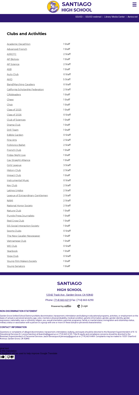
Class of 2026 (14, 114)
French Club (14, 150)
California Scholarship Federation (25, 89)
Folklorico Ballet (16, 145)
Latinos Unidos (15, 190)
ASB (9, 69)
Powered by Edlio (61, 306)
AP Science (13, 64)
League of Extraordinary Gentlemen (27, 195)
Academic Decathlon (18, 44)
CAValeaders (14, 94)
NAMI (10, 200)
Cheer (10, 99)
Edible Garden (15, 135)
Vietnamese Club (16, 241)
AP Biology (13, 59)
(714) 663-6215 (62, 300)
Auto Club (13, 74)
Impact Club (14, 175)
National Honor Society (20, 205)
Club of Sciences (16, 119)
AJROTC (11, 54)
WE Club (12, 246)
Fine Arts (12, 140)
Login (82, 306)
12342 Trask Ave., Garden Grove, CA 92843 (69, 294)
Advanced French (17, 49)
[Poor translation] (10, 357)
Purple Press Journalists (20, 215)
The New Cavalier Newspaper (23, 236)
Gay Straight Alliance (18, 160)
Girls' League (14, 165)
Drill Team (12, 130)
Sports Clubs (14, 231)
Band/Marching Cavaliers (21, 84)
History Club (14, 170)
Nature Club (14, 210)
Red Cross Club (15, 220)
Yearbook (12, 251)
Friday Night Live (16, 155)
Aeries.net (133, 16)
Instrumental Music (18, 180)
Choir (10, 104)
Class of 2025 (14, 109)
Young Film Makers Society (22, 261)
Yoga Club (12, 256)
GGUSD (79, 16)
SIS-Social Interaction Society (23, 225)
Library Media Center (114, 16)
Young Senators (16, 266)
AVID (9, 79)
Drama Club (13, 125)
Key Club (12, 185)
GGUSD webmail (93, 16)
